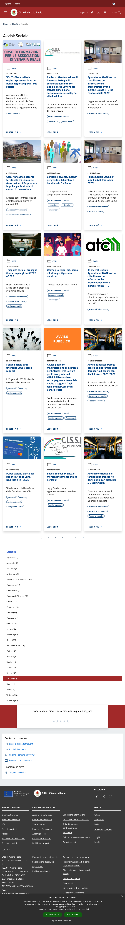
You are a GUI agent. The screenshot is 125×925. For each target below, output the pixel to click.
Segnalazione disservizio (43, 861)
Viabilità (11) (12, 700)
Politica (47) (11, 651)
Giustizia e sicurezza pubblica (76, 819)
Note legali (68, 883)
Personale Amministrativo (13, 838)
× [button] (122, 896)
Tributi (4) (10, 689)
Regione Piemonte (12, 3)
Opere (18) (11, 640)
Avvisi (11, 68)
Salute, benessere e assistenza (76, 837)
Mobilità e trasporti (40, 843)
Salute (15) (11, 662)
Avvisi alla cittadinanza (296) (19, 579)
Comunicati (99, 819)
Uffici (4, 824)
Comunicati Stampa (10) (17, 596)
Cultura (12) (11, 601)
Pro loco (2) (11, 656)
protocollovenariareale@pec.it (15, 893)
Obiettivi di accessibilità (73, 892)
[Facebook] (90, 12)
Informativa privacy (71, 878)
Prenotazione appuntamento (45, 857)
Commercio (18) (13, 585)
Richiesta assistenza (41, 871)
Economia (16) (12, 607)
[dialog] (62, 909)
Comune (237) (12, 590)
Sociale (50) (11, 678)
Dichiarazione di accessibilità (76, 888)
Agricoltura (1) (12, 557)
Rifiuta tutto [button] (73, 914)
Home (5, 23)
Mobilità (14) (12, 634)
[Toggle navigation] (5, 12)
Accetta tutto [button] (52, 915)
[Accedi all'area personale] (113, 3)
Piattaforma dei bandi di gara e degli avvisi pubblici (76, 863)
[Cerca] (119, 12)
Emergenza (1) (12, 618)
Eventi (97, 842)
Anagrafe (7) (11, 568)
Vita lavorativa (38, 824)
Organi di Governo (10, 814)
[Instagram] (104, 12)
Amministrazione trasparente (76, 857)
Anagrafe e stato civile (42, 814)
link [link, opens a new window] (87, 909)
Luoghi (97, 837)
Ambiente (67, 832)
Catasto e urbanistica (41, 838)
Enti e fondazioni (9, 829)
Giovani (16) (11, 623)
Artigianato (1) (12, 574)
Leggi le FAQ (37, 866)
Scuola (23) (11, 667)
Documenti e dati (9, 843)
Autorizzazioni (69, 842)
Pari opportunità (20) (15, 645)
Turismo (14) (12, 695)
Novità (15, 23)
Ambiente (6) (12, 563)
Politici (5, 833)
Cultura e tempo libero (42, 819)
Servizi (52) (11, 673)
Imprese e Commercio (42, 829)
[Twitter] (97, 12)
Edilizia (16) (11, 612)
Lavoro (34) (11, 629)
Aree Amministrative (11, 819)
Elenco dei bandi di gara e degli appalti (76, 872)
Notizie (97, 814)
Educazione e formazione (74, 814)
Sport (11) (10, 684)
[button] (62, 920)
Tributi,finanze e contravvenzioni (70, 826)
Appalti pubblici (39, 833)
